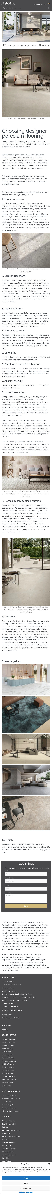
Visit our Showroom (9, 1098)
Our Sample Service (9, 1111)
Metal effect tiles (7, 1070)
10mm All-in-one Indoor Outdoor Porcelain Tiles (18, 1000)
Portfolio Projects (8, 1108)
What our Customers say (10, 1114)
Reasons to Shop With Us (11, 1102)
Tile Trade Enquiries (8, 1158)
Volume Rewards (8, 1155)
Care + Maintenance (9, 1152)
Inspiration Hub (7, 1105)
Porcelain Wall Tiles (8, 1045)
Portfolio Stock (7, 1018)
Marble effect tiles (8, 1067)
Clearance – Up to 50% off (10, 1021)
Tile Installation (7, 1136)
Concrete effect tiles (9, 1064)
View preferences (26, 1188)
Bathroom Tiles (7, 1052)
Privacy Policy (29, 1192)
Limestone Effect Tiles (9, 1082)
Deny (26, 1183)
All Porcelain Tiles (8, 991)
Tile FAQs (5, 1130)
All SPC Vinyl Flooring (9, 994)
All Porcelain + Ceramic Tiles (11, 988)
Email (7, 888)
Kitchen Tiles (6, 1055)
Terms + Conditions (8, 1145)
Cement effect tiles (8, 1061)
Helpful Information (9, 1127)
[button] (49, 1164)
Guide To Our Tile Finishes (11, 1139)
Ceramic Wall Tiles (8, 1006)
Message (8, 896)
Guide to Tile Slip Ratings (10, 1133)
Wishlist (4, 1032)
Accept (26, 1178)
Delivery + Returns (8, 1124)
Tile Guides (5, 1161)
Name (7, 874)
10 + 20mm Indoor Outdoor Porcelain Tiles (16, 997)
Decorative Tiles (7, 1086)
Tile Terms (5, 1142)
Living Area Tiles (7, 1058)
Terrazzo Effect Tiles (8, 1079)
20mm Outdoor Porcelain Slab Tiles (14, 1003)
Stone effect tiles (7, 1073)
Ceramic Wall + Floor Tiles (10, 1009)
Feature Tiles (6, 1089)
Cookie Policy (22, 1192)
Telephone (9, 881)
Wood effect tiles (8, 1076)
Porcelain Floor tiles (8, 1042)
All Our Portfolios (7, 985)
